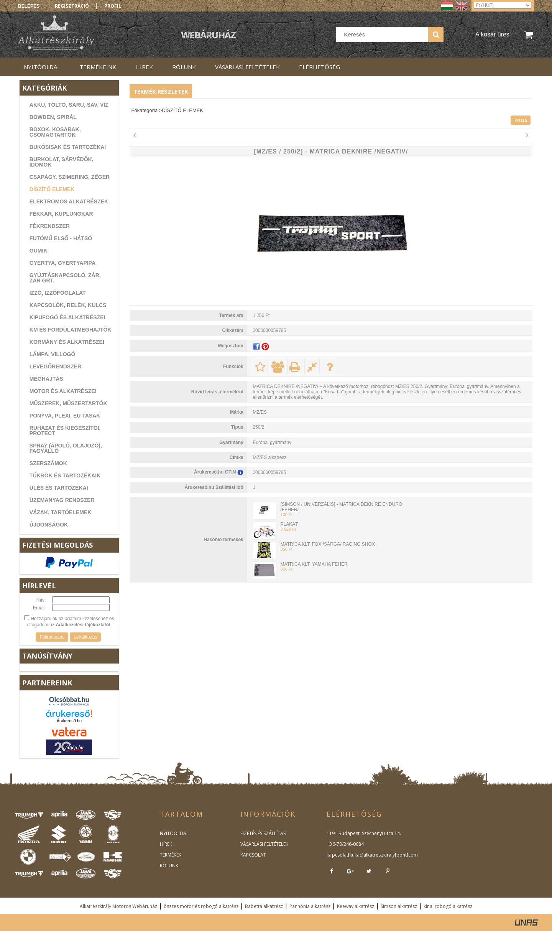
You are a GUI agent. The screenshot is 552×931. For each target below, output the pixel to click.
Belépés (28, 6)
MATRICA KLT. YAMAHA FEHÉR (314, 564)
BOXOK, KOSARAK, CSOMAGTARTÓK (55, 132)
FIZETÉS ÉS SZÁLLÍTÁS (263, 833)
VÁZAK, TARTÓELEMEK (61, 512)
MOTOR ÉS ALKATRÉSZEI (63, 391)
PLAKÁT (289, 524)
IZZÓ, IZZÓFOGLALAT (58, 293)
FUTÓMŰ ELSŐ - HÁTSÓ (61, 238)
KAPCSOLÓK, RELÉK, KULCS (68, 305)
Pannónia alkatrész (309, 906)
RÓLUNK (169, 865)
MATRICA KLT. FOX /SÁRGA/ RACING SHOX (328, 544)
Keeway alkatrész (355, 906)
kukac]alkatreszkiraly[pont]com (383, 855)
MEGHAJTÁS (46, 379)
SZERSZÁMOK (48, 463)
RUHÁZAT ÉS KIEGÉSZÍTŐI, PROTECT (65, 430)
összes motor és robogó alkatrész (201, 906)
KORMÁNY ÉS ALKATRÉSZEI (67, 342)
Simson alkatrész (399, 906)
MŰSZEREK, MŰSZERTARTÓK (68, 403)
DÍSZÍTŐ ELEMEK (52, 189)
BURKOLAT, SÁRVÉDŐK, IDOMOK (62, 162)
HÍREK (166, 844)
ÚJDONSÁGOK (49, 525)
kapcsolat (337, 855)
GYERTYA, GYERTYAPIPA (62, 263)
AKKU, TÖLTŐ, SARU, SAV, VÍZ (69, 105)
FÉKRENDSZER (50, 226)
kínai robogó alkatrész (448, 906)
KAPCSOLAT (253, 855)
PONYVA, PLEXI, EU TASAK (65, 416)
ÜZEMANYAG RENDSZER (62, 500)
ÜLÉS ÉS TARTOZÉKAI (59, 488)
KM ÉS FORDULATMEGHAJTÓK (71, 330)
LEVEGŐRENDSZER (55, 366)
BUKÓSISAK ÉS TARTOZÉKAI (68, 147)
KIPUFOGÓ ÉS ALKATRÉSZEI (67, 317)
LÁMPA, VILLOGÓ (53, 354)
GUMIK (39, 251)
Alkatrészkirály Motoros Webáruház (118, 906)
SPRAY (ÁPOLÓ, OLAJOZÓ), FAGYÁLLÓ (66, 448)
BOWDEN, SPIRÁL (53, 117)
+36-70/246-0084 (345, 844)
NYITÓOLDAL (174, 833)
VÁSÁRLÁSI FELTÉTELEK (264, 844)
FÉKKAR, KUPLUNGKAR (61, 214)
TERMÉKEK (170, 855)
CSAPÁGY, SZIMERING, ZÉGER (70, 177)
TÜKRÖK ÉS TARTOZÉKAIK (65, 475)
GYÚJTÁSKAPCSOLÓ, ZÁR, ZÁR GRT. (65, 278)
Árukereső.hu (69, 720)
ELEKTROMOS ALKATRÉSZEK (69, 201)
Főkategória (144, 110)
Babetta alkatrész (264, 906)
